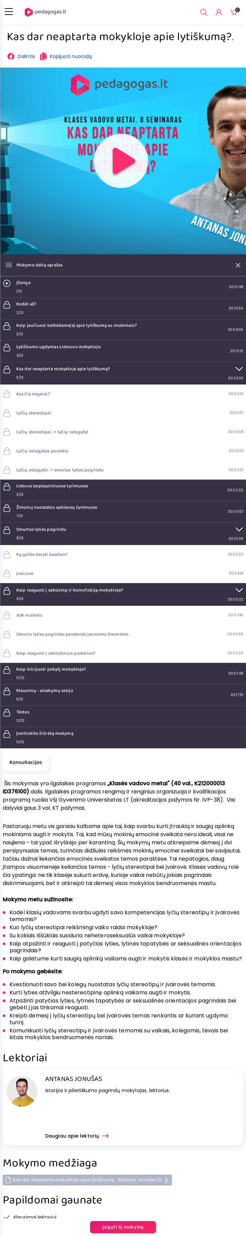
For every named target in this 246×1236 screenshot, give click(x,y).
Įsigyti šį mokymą (123, 1227)
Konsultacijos (26, 762)
